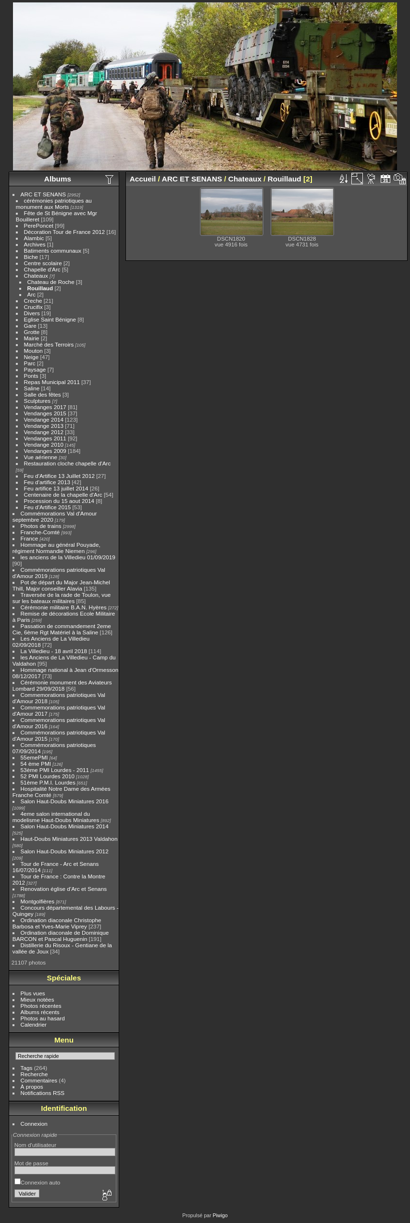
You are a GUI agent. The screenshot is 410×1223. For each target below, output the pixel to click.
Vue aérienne (41, 457)
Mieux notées (37, 999)
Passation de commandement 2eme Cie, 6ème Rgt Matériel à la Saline (61, 629)
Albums (57, 179)
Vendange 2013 (43, 426)
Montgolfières (38, 901)
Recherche (34, 1074)
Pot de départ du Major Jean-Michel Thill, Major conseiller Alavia (61, 585)
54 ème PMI (36, 763)
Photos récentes (41, 1006)
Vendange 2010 (43, 444)
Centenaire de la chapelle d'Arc (63, 494)
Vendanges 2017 (45, 407)
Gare (30, 325)
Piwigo (219, 1215)
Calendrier (34, 1024)
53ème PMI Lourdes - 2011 (55, 770)
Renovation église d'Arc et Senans (64, 889)
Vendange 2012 (43, 432)
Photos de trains (41, 526)
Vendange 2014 (43, 419)
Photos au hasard (43, 1018)
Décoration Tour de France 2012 (64, 232)
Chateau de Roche (51, 282)
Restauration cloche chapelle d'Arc (67, 463)
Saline (32, 388)
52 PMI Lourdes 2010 (48, 776)
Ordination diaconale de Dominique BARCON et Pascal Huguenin (60, 935)
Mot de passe (31, 1163)
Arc (31, 294)
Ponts (31, 376)
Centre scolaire (43, 263)
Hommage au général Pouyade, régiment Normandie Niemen (56, 547)
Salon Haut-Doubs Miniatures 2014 (65, 826)
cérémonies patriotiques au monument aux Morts (54, 203)
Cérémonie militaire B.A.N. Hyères (64, 607)
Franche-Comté (40, 532)
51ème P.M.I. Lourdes (48, 782)
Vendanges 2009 (45, 451)
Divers (32, 313)
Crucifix (33, 307)
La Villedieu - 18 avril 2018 (54, 651)
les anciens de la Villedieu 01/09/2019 (68, 557)
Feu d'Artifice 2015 (47, 507)
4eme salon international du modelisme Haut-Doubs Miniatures (55, 817)
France (29, 538)
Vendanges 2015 (45, 413)
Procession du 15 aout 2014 (59, 501)
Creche (33, 300)
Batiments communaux (53, 250)
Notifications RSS (43, 1093)
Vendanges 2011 (45, 438)
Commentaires (39, 1080)
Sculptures (37, 401)
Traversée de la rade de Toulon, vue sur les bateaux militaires (61, 598)
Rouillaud (40, 288)
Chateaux (36, 275)
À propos (32, 1086)
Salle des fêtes (42, 394)
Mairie (31, 338)
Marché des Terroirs (49, 344)
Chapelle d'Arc (42, 269)
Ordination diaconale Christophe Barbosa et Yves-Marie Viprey (56, 923)
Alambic (34, 238)
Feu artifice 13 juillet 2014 (56, 488)
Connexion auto (37, 1182)
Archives (35, 244)
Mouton (33, 351)
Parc (30, 363)
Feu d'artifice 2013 (47, 482)
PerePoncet (38, 225)
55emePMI (34, 757)
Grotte (32, 332)
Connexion (34, 1123)
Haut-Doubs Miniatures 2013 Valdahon (69, 839)
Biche (31, 257)
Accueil (143, 179)
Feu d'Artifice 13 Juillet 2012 (59, 476)
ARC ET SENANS (43, 194)
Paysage (35, 369)
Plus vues (33, 993)
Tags (27, 1068)
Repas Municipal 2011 (52, 382)
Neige (31, 357)
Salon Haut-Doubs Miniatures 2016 (65, 801)
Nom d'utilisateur (35, 1145)
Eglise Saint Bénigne (50, 319)
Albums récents (40, 1012)
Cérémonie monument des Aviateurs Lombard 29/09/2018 (62, 685)
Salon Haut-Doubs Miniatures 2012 (65, 851)
